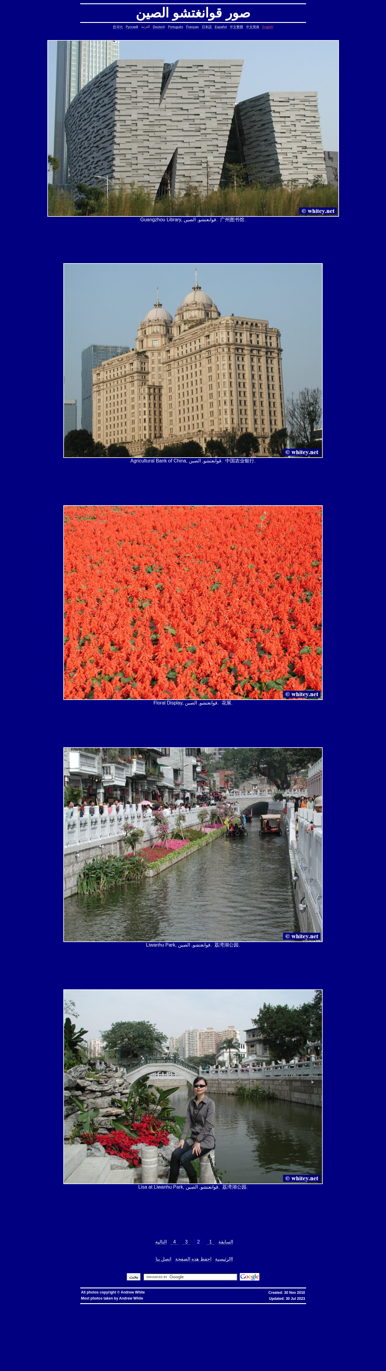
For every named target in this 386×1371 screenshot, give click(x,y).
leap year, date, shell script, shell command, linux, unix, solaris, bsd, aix (199, 1315)
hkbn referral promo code (15, 1306)
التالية (161, 1241)
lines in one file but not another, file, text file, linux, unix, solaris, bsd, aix (267, 1325)
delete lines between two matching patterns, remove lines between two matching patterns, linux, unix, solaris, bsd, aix (309, 1323)
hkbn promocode (78, 1306)
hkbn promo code (58, 1306)
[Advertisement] (193, 243)
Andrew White (133, 1292)
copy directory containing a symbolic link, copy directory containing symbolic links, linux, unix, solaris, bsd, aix (72, 1313)
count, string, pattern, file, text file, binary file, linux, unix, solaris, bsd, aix (208, 1323)
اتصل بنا (163, 1259)
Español (221, 27)
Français (192, 27)
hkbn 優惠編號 (118, 1306)
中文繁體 (236, 27)
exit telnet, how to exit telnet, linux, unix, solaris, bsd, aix (321, 1361)
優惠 (156, 1306)
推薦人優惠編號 (203, 1306)
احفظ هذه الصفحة (193, 1259)
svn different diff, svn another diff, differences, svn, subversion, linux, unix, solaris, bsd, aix (246, 1354)
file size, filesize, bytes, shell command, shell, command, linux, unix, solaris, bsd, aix (95, 1335)
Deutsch (159, 27)
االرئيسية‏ (224, 1259)
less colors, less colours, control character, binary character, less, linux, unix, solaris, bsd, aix (309, 1337)
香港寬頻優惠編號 (185, 1306)
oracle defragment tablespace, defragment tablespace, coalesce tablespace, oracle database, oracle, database (251, 1347)
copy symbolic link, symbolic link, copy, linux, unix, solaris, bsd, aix (166, 1313)
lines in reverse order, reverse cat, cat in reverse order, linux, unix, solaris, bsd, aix (69, 1327)
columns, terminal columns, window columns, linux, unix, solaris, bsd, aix (317, 1364)
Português (175, 27)
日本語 (207, 27)
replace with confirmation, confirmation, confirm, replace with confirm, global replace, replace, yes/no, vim (134, 1368)
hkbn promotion (95, 1306)
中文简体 (252, 27)
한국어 (118, 27)
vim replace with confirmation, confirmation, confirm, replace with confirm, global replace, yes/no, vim (319, 1366)
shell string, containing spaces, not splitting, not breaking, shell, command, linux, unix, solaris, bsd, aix (233, 1352)
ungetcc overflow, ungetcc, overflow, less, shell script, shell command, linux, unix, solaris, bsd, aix (155, 1339)
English (267, 27)
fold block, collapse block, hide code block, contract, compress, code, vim (226, 1366)
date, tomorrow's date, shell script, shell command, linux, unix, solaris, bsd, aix (279, 1315)
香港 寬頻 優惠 (135, 1306)
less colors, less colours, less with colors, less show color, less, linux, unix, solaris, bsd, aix (211, 1337)
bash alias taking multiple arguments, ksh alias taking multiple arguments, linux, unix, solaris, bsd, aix (237, 1349)
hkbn (107, 1306)
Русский (132, 27)
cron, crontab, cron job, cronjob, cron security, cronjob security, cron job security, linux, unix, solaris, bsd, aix (103, 1315)
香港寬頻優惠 (167, 1306)
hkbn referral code (39, 1306)
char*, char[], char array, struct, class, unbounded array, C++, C (302, 1318)
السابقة (225, 1241)
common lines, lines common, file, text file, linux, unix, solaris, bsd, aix (318, 1320)
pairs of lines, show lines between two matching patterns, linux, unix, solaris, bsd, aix (159, 1327)
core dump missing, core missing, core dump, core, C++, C (234, 1313)
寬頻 (151, 1306)
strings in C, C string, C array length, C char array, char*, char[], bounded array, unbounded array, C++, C (212, 1318)
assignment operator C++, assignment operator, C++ (133, 1308)
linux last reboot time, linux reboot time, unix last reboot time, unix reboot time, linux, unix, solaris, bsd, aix (126, 1349)
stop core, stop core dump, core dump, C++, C (291, 1313)
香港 (146, 1306)
